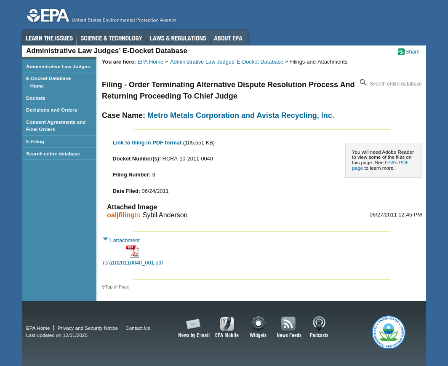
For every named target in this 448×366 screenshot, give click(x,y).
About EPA (229, 38)
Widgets (258, 327)
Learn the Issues (48, 38)
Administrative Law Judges (58, 66)
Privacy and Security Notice (88, 328)
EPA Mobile (227, 327)
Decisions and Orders (51, 109)
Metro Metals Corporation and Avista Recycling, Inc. (240, 115)
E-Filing (35, 141)
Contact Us (137, 328)
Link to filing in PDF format (148, 142)
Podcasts (319, 327)
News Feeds (289, 327)
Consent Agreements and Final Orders (56, 125)
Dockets (35, 98)
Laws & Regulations (178, 38)
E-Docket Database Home (48, 81)
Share (412, 51)
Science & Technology (111, 38)
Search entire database (390, 84)
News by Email (192, 327)
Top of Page (117, 286)
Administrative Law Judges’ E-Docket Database (226, 62)
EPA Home (150, 62)
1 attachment (124, 240)
